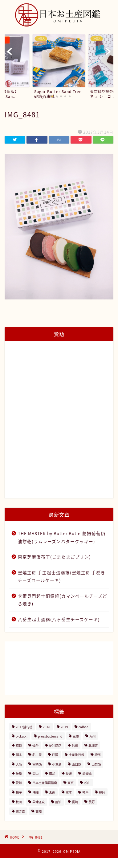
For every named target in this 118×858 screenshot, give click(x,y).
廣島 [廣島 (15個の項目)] (52, 773)
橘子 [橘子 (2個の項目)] (19, 792)
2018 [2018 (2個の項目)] (46, 727)
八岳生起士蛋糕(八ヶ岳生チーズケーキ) (59, 619)
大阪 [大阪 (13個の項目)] (19, 764)
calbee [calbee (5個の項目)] (83, 727)
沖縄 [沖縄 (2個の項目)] (35, 792)
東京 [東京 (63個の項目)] (70, 782)
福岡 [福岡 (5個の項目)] (102, 792)
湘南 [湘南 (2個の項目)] (52, 792)
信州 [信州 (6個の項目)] (75, 745)
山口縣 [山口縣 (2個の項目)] (76, 764)
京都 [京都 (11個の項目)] (19, 745)
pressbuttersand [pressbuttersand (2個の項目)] (50, 736)
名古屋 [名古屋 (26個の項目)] (37, 754)
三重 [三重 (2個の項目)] (76, 736)
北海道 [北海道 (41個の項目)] (93, 745)
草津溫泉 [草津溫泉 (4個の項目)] (38, 801)
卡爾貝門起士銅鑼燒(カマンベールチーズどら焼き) (62, 600)
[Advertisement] (59, 423)
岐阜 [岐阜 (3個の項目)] (19, 773)
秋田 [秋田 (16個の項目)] (19, 801)
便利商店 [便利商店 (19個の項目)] (55, 745)
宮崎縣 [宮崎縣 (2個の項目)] (37, 764)
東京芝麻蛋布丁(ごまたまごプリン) (54, 557)
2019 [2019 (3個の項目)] (64, 727)
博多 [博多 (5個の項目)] (19, 754)
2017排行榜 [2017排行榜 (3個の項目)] (24, 727)
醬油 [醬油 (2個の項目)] (58, 801)
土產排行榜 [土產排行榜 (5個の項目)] (76, 754)
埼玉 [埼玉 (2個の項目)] (98, 754)
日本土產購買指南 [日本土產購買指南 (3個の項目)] (44, 782)
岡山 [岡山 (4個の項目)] (35, 773)
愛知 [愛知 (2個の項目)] (19, 782)
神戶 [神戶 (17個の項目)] (85, 792)
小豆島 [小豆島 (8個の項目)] (56, 764)
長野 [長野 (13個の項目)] (91, 801)
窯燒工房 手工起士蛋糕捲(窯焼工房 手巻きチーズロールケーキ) (61, 576)
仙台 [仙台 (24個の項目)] (35, 745)
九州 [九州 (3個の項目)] (92, 736)
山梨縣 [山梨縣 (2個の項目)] (96, 764)
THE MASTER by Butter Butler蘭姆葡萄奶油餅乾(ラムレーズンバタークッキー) (61, 537)
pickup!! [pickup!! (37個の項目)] (21, 736)
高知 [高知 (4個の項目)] (38, 811)
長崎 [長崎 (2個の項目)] (75, 801)
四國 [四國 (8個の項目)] (55, 754)
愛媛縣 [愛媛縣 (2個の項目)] (87, 773)
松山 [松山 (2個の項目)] (87, 782)
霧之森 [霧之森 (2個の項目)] (20, 811)
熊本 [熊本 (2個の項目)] (69, 792)
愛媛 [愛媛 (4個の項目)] (69, 773)
